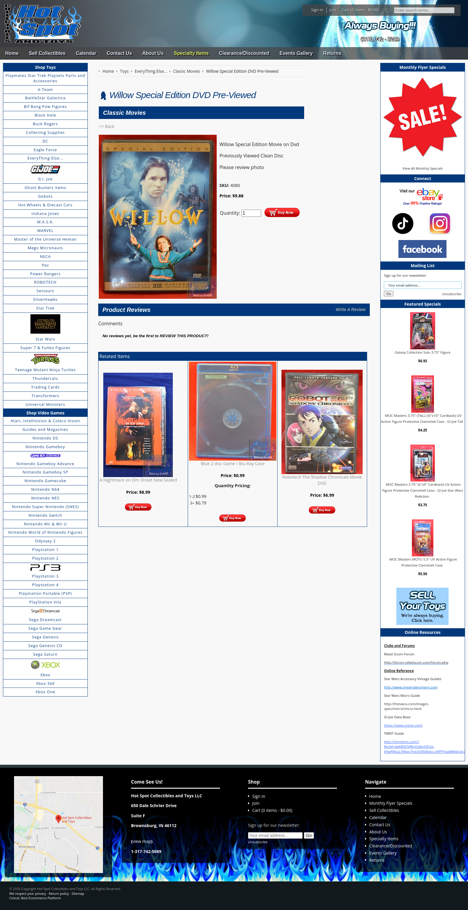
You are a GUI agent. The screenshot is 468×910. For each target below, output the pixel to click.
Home (11, 53)
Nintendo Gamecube (45, 480)
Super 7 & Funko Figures (45, 347)
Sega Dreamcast (45, 619)
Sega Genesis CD (45, 645)
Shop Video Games (45, 413)
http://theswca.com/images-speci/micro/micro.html (406, 706)
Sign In (317, 10)
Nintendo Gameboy (45, 446)
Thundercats (45, 378)
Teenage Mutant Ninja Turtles (45, 369)
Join (332, 10)
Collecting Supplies (45, 132)
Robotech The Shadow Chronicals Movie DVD (322, 480)
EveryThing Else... (45, 158)
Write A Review (351, 309)
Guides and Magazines (45, 429)
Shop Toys (45, 67)
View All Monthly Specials (422, 168)
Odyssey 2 (45, 541)
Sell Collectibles (47, 53)
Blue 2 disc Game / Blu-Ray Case (233, 463)
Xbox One (45, 691)
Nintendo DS (45, 438)
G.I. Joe (45, 179)
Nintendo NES (45, 498)
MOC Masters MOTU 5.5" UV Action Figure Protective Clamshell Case (423, 562)
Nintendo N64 (45, 489)
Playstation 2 (45, 558)
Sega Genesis (45, 637)
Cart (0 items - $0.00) (360, 10)
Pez (45, 265)
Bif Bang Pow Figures (45, 106)
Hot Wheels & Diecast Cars (45, 205)
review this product (183, 336)
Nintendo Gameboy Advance (45, 463)
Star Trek (45, 308)
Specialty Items (191, 53)
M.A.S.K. (45, 222)
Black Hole (45, 115)
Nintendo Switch (45, 515)
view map (142, 841)
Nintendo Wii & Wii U (45, 524)
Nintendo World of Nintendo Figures (45, 532)
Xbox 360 (45, 683)
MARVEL (45, 230)
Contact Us (119, 53)
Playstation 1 (45, 549)
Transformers (45, 395)
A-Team (45, 89)
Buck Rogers (45, 123)
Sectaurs (45, 290)
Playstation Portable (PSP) (45, 593)
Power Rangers (45, 273)
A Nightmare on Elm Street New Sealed (138, 480)
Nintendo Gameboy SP (45, 472)
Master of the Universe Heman (45, 239)
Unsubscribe (451, 294)
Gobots (45, 196)
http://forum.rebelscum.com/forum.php (416, 662)
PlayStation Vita (45, 602)
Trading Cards (45, 387)
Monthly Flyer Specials (390, 803)
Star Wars (45, 339)
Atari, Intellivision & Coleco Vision (45, 420)
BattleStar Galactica (45, 97)
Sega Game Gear (45, 628)
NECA (45, 256)
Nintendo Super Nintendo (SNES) (45, 506)
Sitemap (78, 893)
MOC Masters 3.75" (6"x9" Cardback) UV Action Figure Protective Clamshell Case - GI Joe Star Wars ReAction (422, 490)
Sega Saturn (45, 654)
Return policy (59, 893)
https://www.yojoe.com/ (403, 725)
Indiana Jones (45, 213)
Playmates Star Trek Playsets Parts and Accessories (45, 78)
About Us (153, 53)
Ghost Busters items (45, 187)
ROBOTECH (45, 282)
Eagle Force (45, 149)
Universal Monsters (45, 404)
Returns (332, 53)
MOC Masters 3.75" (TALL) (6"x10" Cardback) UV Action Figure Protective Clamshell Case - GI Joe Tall (422, 418)
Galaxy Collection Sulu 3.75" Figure (422, 352)
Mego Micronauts (45, 247)
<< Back (106, 126)
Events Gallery (296, 53)
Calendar (86, 53)
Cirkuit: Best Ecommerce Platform (35, 898)
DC (45, 141)
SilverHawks (45, 299)
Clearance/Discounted (244, 53)
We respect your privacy (27, 893)
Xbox (45, 674)
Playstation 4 (45, 584)
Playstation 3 (45, 576)
